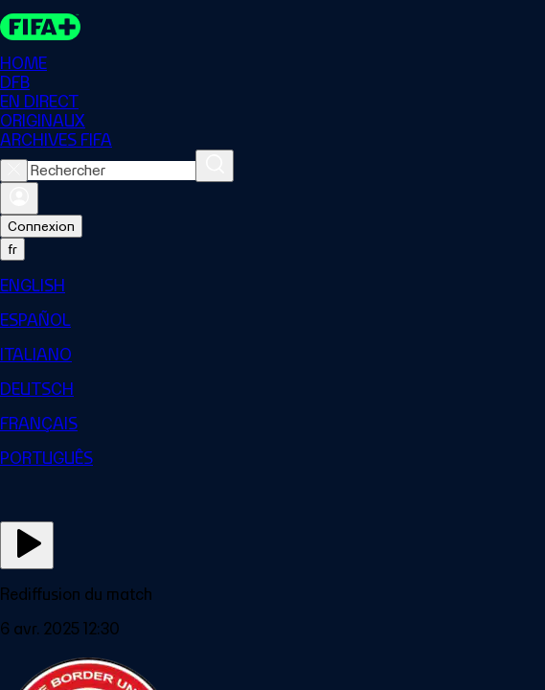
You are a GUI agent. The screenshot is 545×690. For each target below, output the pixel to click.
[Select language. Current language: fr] (12, 249)
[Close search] (14, 170)
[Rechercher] (214, 166)
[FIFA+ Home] (40, 27)
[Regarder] (27, 545)
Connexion (41, 226)
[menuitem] (272, 285)
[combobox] (111, 170)
